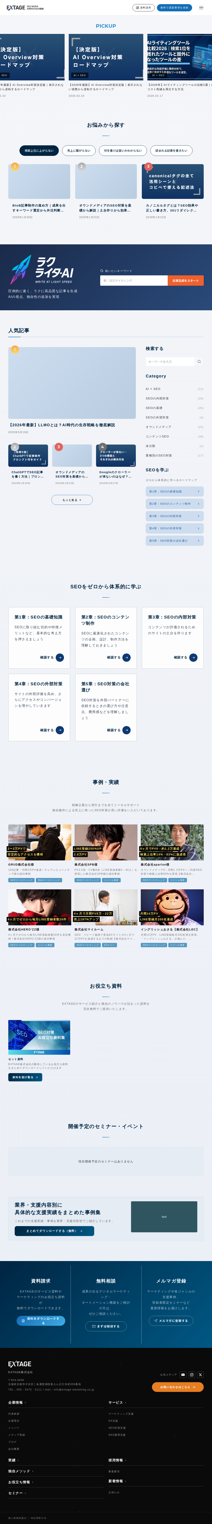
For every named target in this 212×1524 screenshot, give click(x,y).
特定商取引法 (39, 1518)
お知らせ (114, 1492)
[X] (200, 1374)
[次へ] (199, 57)
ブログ (12, 1441)
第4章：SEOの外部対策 (174, 528)
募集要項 (114, 1471)
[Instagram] (191, 1374)
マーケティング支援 (121, 1413)
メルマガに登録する (171, 1321)
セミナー (17, 1493)
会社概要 (13, 1449)
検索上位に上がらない (39, 150)
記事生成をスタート (186, 280)
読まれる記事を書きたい (171, 150)
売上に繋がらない (78, 150)
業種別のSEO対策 (175, 455)
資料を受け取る (25, 1077)
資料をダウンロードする (40, 1320)
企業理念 (13, 1420)
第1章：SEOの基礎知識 (174, 491)
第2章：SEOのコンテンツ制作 (174, 503)
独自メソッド (21, 1471)
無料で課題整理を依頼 (174, 7)
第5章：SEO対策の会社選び (174, 540)
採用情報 (117, 1460)
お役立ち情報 (21, 1482)
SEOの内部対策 (175, 398)
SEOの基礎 (175, 408)
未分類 (175, 446)
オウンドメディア (175, 427)
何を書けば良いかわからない (123, 150)
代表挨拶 (13, 1413)
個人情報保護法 (17, 1518)
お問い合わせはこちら (177, 1387)
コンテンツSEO (175, 436)
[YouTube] (183, 1374)
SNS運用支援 (117, 1434)
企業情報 (17, 1402)
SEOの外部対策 (175, 417)
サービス (117, 1402)
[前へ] (13, 57)
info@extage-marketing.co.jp (74, 1389)
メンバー (13, 1427)
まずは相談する (106, 1326)
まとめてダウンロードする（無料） (54, 1231)
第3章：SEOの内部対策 (174, 516)
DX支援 (113, 1420)
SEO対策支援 (117, 1427)
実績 (13, 1460)
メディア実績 (16, 1434)
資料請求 (143, 7)
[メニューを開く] (201, 8)
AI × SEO (175, 389)
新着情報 (117, 1481)
